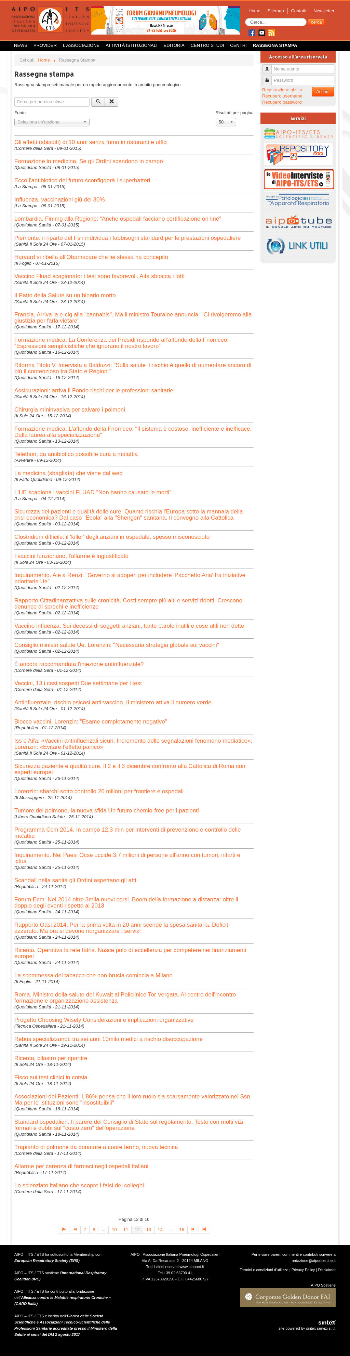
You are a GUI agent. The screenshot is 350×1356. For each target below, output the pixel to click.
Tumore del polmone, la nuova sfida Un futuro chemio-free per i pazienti (106, 810)
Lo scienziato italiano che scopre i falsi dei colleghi (79, 1185)
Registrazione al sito (282, 89)
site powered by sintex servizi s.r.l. (307, 1328)
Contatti (298, 10)
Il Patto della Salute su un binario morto (65, 295)
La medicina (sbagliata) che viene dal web (68, 473)
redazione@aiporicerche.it (314, 1261)
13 (148, 1229)
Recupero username (282, 96)
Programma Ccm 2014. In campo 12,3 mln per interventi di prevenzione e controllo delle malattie (127, 832)
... (103, 1229)
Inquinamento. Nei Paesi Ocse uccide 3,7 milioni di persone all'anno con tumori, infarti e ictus (127, 858)
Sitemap (276, 10)
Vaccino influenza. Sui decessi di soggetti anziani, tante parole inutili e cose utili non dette (129, 626)
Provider (45, 45)
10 (114, 1229)
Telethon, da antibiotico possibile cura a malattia (76, 454)
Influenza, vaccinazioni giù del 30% (59, 199)
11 (125, 1229)
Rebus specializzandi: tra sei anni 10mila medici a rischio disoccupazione (108, 1039)
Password (269, 77)
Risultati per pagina (235, 112)
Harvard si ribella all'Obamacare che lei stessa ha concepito (91, 257)
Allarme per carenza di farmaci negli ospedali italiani (81, 1166)
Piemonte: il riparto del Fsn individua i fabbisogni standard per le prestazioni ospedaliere (127, 238)
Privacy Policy (303, 1270)
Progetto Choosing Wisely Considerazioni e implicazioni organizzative (103, 1020)
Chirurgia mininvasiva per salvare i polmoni (69, 409)
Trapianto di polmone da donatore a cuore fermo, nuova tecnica (96, 1147)
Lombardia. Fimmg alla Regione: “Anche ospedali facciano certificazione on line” (117, 219)
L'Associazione (81, 45)
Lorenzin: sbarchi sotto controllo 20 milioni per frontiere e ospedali (99, 791)
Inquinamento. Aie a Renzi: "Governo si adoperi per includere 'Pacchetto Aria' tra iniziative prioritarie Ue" (129, 578)
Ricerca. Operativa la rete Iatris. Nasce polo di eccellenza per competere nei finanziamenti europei (130, 953)
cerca (316, 22)
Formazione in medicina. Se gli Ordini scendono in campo (88, 161)
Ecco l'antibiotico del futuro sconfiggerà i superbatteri (82, 180)
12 (137, 1229)
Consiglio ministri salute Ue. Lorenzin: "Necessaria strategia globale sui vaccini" (116, 645)
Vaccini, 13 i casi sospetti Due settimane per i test (78, 683)
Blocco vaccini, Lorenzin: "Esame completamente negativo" (90, 721)
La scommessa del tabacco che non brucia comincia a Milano (93, 975)
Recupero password (282, 102)
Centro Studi (207, 45)
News (20, 45)
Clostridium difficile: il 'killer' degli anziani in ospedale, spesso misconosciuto (112, 537)
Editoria (174, 45)
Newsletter (323, 10)
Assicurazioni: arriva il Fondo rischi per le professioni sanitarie (93, 390)
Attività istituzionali (131, 45)
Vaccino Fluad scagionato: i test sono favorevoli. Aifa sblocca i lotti (99, 276)
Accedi (322, 91)
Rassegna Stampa (275, 45)
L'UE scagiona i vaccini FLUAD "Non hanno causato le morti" (92, 492)
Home (254, 10)
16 (181, 1229)
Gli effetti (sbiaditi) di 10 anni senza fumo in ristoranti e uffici (90, 142)
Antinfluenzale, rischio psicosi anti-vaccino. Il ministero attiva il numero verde (112, 702)
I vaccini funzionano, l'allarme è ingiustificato (71, 556)
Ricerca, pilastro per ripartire (51, 1058)
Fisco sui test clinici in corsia (51, 1077)
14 (160, 1229)
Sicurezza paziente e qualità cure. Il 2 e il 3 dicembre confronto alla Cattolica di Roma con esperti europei (129, 769)
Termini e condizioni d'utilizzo (264, 1270)
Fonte (20, 112)
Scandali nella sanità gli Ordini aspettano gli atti (75, 880)
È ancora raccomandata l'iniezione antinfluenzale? (79, 664)
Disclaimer (327, 1270)
